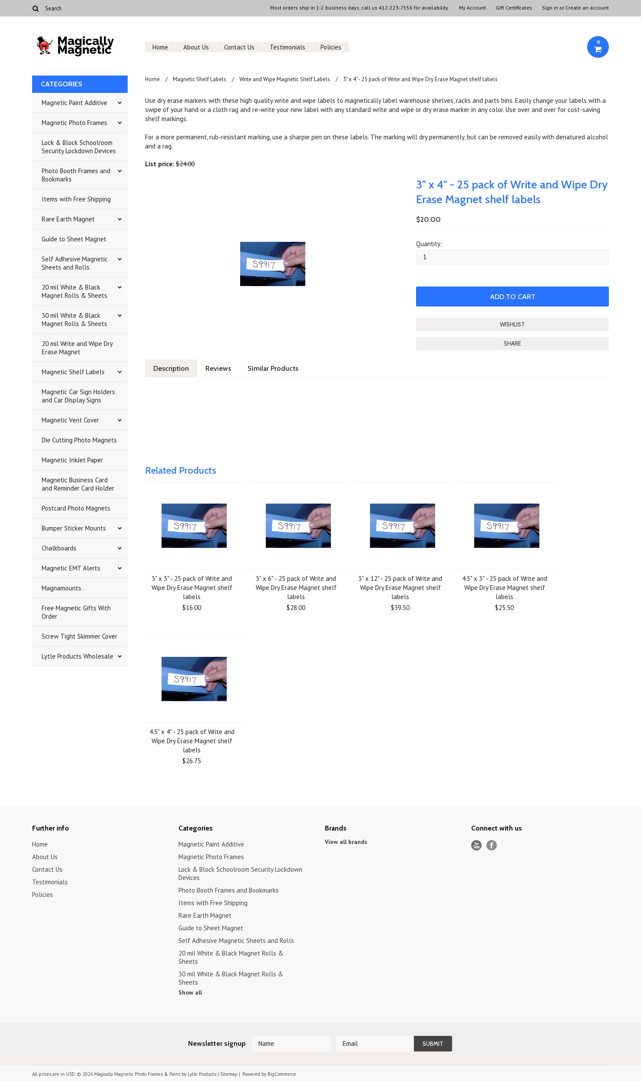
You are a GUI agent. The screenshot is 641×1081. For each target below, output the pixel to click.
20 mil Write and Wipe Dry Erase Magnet (77, 347)
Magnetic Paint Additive (74, 103)
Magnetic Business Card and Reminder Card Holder (78, 484)
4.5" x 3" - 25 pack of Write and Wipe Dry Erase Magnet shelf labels (504, 587)
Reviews (218, 368)
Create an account (587, 8)
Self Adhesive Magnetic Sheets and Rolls (75, 263)
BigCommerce (282, 1074)
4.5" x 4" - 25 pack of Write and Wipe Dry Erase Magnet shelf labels (192, 741)
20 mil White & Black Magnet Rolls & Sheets (74, 291)
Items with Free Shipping (76, 199)
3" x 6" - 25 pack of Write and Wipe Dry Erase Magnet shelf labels (296, 587)
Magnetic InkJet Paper (72, 460)
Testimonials (287, 47)
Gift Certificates (514, 8)
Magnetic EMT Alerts (71, 568)
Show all (190, 992)
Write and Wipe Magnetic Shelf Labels (284, 79)
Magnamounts (61, 588)
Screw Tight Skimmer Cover (79, 636)
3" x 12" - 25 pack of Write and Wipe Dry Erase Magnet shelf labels (400, 587)
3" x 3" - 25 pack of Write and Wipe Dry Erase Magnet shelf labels (192, 587)
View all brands (346, 842)
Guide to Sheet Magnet (74, 239)
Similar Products (273, 368)
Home (160, 47)
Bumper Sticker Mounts (74, 528)
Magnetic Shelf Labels (73, 372)
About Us (196, 47)
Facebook (491, 845)
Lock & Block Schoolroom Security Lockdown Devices (79, 146)
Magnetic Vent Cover (70, 420)
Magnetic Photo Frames (74, 123)
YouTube (476, 845)
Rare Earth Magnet (68, 219)
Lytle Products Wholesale (77, 656)
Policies (330, 47)
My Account (472, 8)
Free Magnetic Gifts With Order (76, 612)
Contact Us (239, 47)
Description (171, 368)
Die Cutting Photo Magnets (79, 440)
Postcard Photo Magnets (76, 508)
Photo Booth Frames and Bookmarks (76, 175)
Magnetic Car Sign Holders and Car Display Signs (78, 396)
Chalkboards (59, 548)
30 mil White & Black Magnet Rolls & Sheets (74, 319)
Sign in (550, 8)
